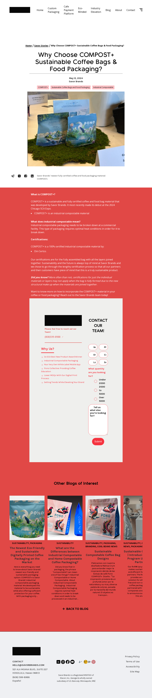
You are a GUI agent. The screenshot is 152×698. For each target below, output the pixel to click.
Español (16, 680)
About (118, 10)
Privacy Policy (132, 656)
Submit (98, 441)
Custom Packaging (53, 10)
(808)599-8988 (52, 336)
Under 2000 (97, 381)
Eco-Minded (82, 10)
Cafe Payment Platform (69, 10)
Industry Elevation (96, 10)
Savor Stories (41, 45)
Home (40, 10)
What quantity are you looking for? (96, 372)
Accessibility (133, 666)
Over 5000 (97, 399)
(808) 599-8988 (21, 677)
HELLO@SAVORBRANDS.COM (28, 665)
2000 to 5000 (97, 390)
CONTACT (17, 661)
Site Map (135, 671)
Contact (130, 10)
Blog (108, 10)
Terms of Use (133, 661)
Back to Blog (77, 609)
